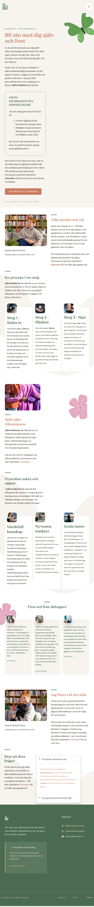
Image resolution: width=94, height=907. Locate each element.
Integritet (61, 899)
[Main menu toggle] (89, 7)
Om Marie (89, 899)
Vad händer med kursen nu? (54, 760)
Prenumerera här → (18, 867)
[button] (58, 760)
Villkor (75, 899)
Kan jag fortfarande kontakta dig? (57, 799)
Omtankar (75, 740)
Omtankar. (25, 463)
